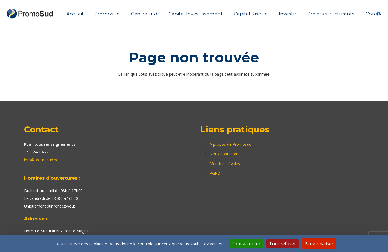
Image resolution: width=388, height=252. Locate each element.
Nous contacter (224, 153)
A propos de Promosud (230, 144)
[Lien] (31, 14)
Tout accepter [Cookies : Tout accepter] (246, 244)
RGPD (215, 173)
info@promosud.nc (41, 159)
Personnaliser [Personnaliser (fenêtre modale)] (319, 244)
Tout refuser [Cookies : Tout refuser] (282, 244)
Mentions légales (225, 163)
